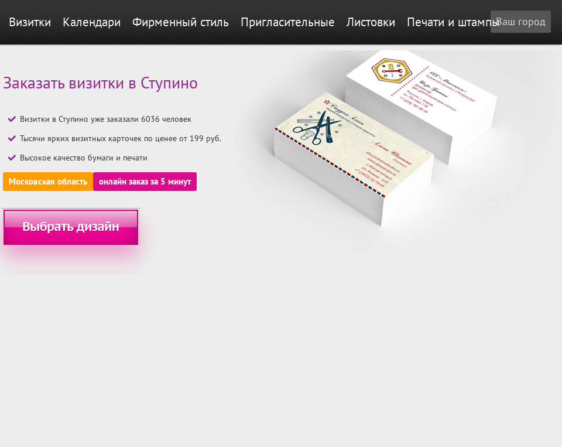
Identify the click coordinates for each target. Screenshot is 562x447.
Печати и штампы (453, 22)
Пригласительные (288, 22)
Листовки (371, 22)
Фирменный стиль (180, 22)
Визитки (30, 22)
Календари (92, 22)
